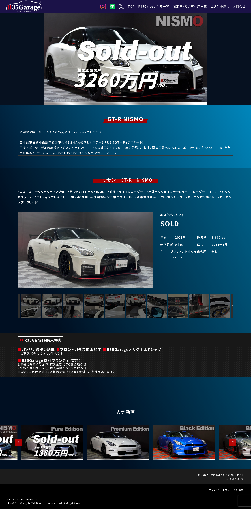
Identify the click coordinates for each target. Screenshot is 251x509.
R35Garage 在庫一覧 (153, 6)
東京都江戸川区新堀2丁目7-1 (227, 474)
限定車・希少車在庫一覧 (190, 6)
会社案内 (239, 489)
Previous (16, 442)
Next (231, 442)
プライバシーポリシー (220, 489)
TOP (131, 6)
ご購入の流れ (220, 6)
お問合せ (239, 6)
